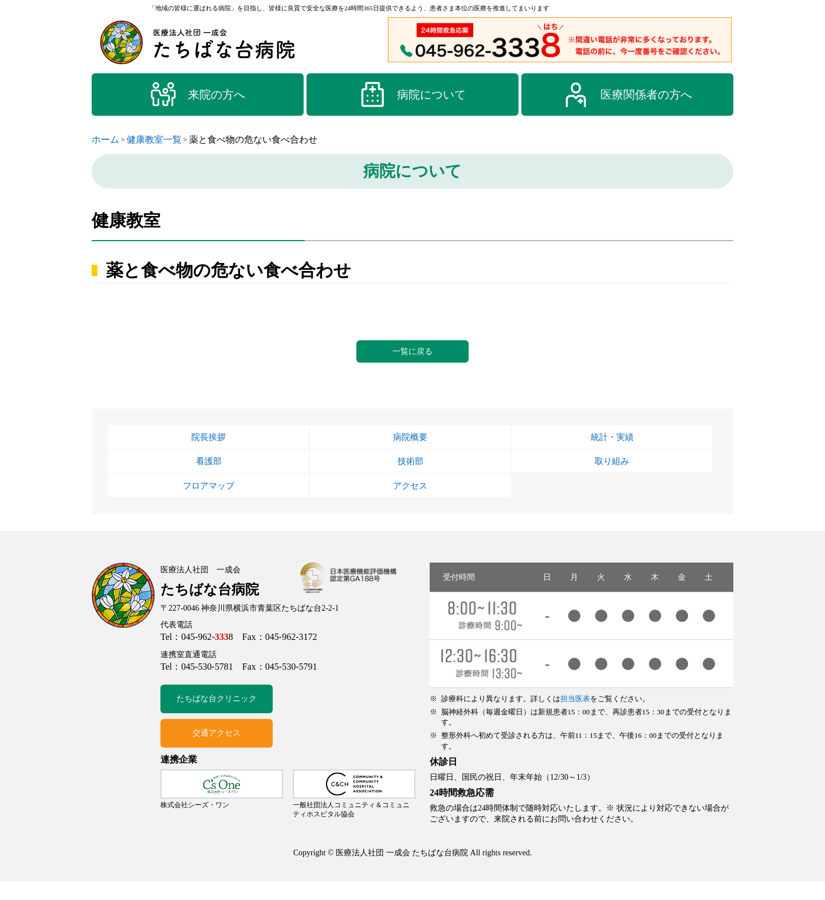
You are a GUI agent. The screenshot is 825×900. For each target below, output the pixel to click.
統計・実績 (612, 445)
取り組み (611, 474)
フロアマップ (208, 502)
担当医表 (575, 717)
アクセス (410, 502)
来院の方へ (197, 94)
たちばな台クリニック (216, 718)
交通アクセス (216, 752)
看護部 (208, 474)
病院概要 (410, 445)
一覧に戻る (412, 354)
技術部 (410, 474)
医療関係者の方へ (627, 94)
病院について (412, 94)
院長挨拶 (208, 445)
